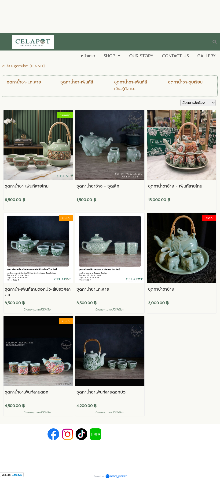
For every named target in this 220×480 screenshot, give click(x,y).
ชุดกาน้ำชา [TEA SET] (29, 66)
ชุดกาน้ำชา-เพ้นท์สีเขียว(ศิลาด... (130, 85)
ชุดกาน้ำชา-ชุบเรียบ (185, 82)
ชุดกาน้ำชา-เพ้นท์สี (76, 82)
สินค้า (6, 66)
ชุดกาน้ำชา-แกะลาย (24, 82)
